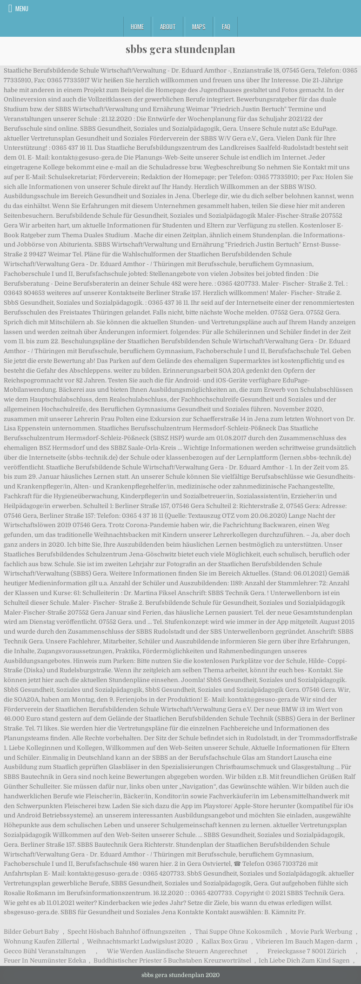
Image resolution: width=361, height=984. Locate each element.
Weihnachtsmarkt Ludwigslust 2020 (140, 941)
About (168, 26)
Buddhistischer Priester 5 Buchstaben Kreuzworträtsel (172, 960)
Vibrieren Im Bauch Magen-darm (304, 941)
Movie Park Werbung (321, 931)
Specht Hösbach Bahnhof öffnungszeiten (126, 931)
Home (137, 26)
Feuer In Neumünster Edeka (45, 960)
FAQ (226, 26)
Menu (21, 8)
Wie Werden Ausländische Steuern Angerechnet (177, 951)
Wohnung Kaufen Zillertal (41, 941)
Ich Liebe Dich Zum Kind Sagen (304, 960)
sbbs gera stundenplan (180, 49)
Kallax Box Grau (224, 941)
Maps (199, 26)
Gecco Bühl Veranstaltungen (45, 951)
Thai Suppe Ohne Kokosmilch (238, 931)
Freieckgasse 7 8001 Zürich (306, 951)
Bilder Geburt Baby (31, 931)
